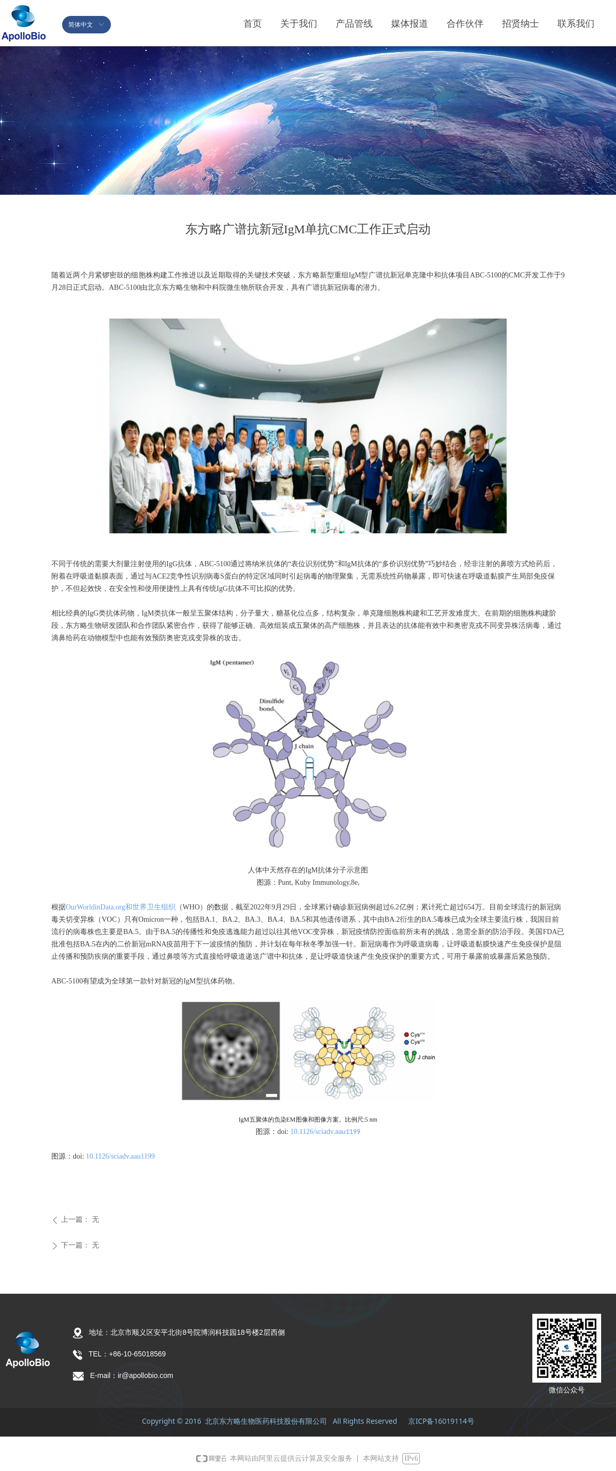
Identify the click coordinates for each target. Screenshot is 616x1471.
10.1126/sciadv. (312, 1131)
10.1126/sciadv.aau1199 (120, 1156)
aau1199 (347, 1131)
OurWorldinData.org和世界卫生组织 (121, 907)
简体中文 (80, 24)
